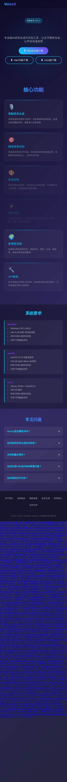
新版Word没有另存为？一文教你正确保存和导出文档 (40, 573)
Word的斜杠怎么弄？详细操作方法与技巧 (37, 679)
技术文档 (46, 498)
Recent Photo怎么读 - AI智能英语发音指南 (19, 541)
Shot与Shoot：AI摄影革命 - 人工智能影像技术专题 (23, 600)
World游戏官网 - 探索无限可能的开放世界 (36, 533)
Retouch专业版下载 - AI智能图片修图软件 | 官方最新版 (25, 706)
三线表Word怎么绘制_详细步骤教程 (43, 557)
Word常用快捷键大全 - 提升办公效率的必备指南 (21, 576)
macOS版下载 (19, 60)
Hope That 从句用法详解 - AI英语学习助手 (30, 621)
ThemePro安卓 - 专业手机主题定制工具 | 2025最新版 (35, 642)
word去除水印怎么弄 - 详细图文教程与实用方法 (24, 637)
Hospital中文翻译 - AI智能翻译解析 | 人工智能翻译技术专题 (39, 597)
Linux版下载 (48, 60)
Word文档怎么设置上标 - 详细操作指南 (28, 528)
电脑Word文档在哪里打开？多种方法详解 (39, 589)
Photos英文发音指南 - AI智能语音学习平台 (40, 608)
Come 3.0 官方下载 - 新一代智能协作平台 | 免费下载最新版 (27, 522)
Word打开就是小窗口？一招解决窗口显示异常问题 (41, 552)
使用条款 (21, 498)
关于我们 (9, 498)
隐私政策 (33, 498)
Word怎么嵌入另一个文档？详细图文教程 (43, 693)
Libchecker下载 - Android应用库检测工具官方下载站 (38, 538)
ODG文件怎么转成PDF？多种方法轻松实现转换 (28, 629)
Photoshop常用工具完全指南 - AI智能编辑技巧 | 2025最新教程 (28, 592)
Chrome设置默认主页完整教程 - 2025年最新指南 (31, 690)
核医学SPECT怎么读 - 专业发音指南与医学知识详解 (38, 565)
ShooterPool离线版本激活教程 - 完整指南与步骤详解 (24, 560)
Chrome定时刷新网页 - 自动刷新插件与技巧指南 (22, 568)
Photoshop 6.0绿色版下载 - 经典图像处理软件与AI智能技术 (35, 703)
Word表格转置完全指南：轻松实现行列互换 (36, 581)
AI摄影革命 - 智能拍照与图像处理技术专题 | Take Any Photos (30, 685)
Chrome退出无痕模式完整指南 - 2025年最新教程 (22, 554)
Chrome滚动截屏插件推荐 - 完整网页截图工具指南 (36, 711)
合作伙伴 (33, 505)
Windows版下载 (33, 50)
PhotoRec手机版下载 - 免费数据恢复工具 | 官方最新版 (24, 645)
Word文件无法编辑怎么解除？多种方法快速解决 (24, 661)
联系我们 (58, 498)
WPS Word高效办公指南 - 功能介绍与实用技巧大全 (26, 674)
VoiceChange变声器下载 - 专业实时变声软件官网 (25, 616)
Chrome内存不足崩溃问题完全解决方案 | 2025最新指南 (30, 666)
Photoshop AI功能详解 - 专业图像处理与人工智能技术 (35, 546)
